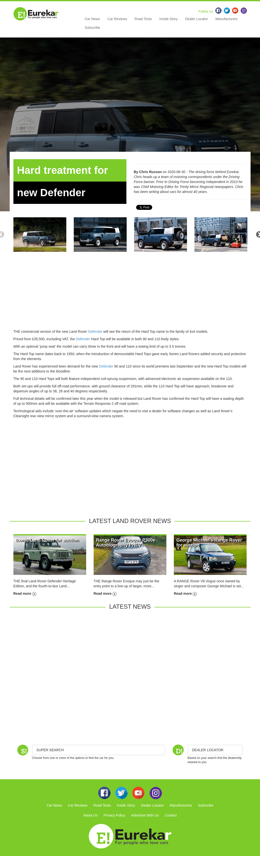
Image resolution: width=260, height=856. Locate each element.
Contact (171, 815)
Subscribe (92, 28)
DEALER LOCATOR (207, 750)
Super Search (50, 750)
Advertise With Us (145, 815)
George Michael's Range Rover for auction (209, 543)
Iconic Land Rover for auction (47, 540)
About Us (90, 815)
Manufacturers (226, 19)
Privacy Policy (114, 815)
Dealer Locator (196, 19)
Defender (95, 332)
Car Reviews (117, 19)
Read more (24, 593)
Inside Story (168, 19)
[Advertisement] (130, 294)
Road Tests (143, 19)
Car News (92, 19)
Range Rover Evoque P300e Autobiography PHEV (125, 543)
